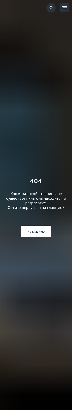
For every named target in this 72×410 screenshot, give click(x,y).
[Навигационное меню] (64, 7)
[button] (51, 7)
